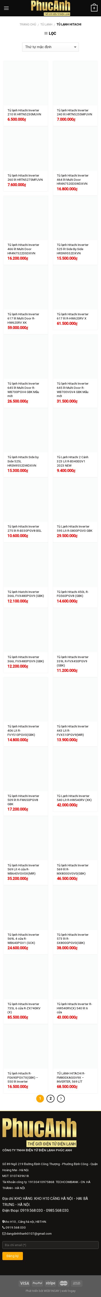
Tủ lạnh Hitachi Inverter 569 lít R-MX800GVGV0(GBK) (73, 869)
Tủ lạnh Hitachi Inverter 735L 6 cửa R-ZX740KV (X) (23, 1008)
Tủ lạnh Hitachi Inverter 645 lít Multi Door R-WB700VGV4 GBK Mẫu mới (73, 390)
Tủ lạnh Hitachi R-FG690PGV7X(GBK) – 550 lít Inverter (22, 1077)
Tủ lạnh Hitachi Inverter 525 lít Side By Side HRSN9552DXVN (73, 249)
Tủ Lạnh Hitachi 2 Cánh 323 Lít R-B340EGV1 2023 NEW (72, 461)
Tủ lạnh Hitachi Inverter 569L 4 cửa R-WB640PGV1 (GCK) (23, 939)
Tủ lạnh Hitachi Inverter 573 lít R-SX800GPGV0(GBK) (73, 939)
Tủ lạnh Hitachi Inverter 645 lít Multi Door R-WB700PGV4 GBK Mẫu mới (23, 390)
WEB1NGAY (51, 1291)
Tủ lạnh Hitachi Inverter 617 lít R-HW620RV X (73, 316)
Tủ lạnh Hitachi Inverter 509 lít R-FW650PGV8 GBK (23, 800)
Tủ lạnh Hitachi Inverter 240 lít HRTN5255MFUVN (74, 112)
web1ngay (68, 1291)
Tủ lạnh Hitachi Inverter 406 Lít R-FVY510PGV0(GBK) (23, 730)
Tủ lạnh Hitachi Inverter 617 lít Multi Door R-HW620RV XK (23, 318)
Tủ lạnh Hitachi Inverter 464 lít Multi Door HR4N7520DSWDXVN (73, 179)
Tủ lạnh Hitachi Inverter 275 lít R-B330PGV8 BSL (24, 528)
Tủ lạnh (46, 24)
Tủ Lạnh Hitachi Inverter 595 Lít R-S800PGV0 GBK (74, 528)
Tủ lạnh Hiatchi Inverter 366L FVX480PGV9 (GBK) (25, 594)
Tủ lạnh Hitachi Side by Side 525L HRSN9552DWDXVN (23, 461)
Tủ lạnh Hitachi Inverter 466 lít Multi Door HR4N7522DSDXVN (23, 249)
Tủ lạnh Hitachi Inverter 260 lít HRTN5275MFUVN (25, 177)
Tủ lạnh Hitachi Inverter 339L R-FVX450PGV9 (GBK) (73, 661)
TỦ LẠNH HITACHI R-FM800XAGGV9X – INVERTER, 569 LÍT (71, 1077)
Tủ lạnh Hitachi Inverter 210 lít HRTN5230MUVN (24, 112)
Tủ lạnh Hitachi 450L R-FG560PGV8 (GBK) (73, 594)
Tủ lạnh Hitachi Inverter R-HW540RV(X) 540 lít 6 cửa (74, 1008)
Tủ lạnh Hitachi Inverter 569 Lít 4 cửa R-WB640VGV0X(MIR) (23, 869)
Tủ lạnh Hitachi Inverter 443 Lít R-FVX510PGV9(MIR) (73, 730)
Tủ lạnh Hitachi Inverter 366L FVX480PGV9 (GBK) (25, 659)
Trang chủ (28, 24)
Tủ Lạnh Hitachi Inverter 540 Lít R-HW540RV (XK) (74, 798)
